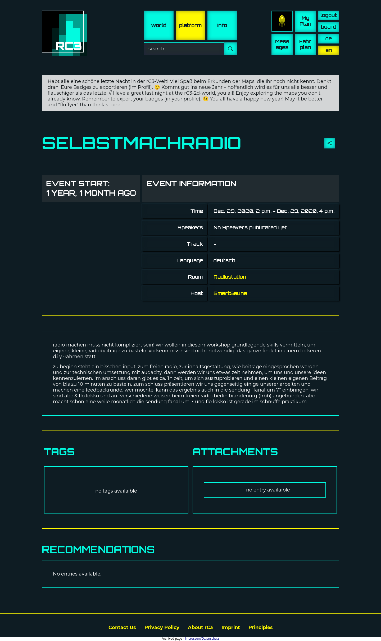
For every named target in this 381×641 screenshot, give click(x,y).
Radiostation (230, 277)
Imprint (230, 627)
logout (328, 15)
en (328, 50)
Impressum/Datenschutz (202, 638)
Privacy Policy (161, 627)
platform (190, 25)
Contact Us (122, 627)
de (328, 38)
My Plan (305, 21)
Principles (260, 627)
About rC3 (200, 627)
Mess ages (282, 44)
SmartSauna (230, 293)
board (328, 27)
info (222, 25)
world (158, 25)
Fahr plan (305, 44)
